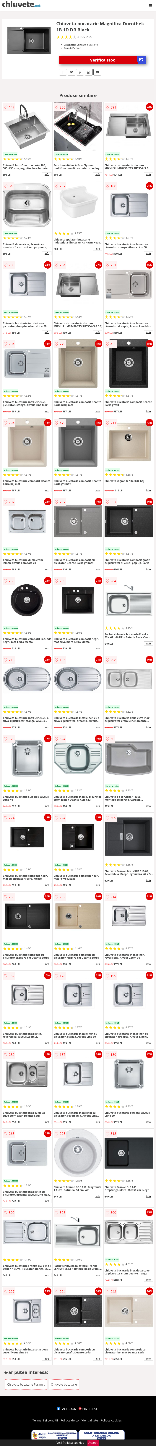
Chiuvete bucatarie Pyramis (26, 1384)
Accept (93, 1443)
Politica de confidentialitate (79, 1420)
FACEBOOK (66, 1409)
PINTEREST (88, 1409)
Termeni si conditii (45, 1420)
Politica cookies (111, 1420)
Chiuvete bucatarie (64, 1384)
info (47, 174)
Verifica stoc (118, 60)
